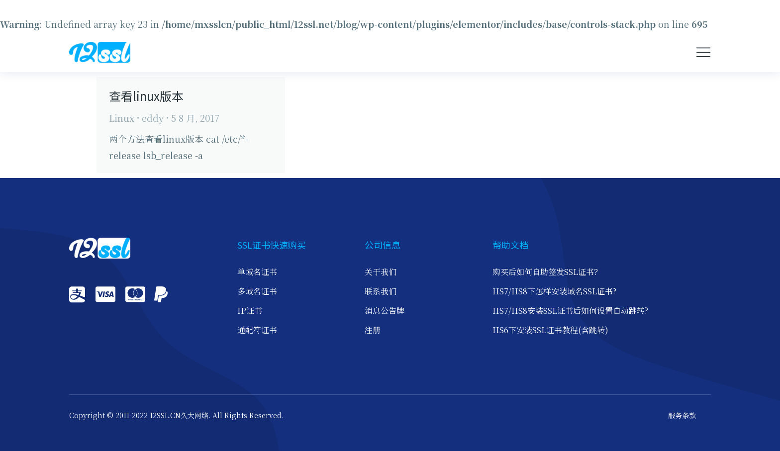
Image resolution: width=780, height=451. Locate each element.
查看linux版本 (146, 95)
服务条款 (682, 416)
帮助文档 (510, 244)
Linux (121, 117)
